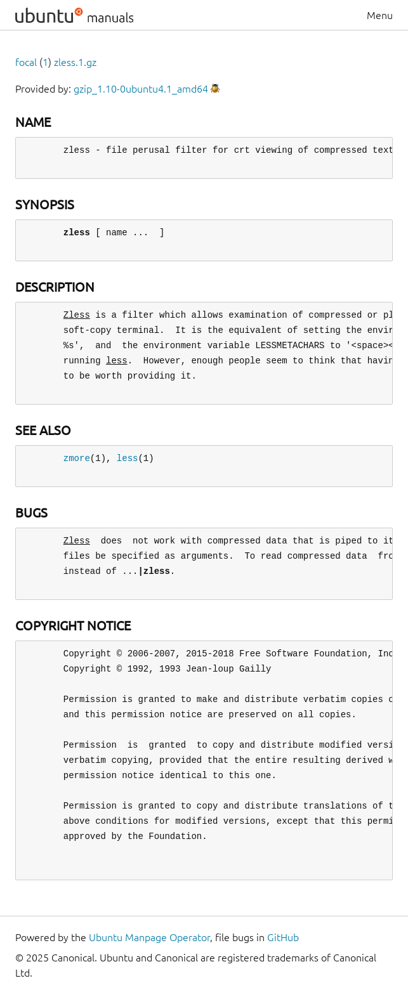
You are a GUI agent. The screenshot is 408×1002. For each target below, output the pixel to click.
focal (26, 62)
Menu (380, 15)
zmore (76, 458)
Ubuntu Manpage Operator (149, 937)
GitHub (283, 937)
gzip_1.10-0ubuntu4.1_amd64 (141, 88)
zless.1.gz (75, 62)
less (127, 458)
